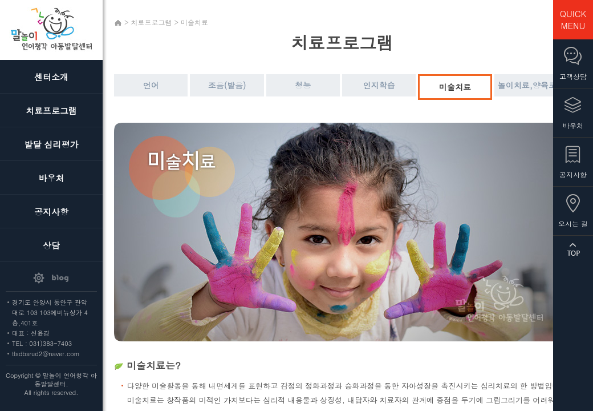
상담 (51, 245)
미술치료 (455, 86)
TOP (573, 249)
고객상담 (573, 76)
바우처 (51, 178)
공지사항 (51, 211)
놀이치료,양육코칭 (531, 85)
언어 (151, 85)
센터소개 (51, 77)
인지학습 (379, 85)
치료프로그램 (51, 110)
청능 (303, 85)
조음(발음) (227, 85)
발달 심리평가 (51, 144)
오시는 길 (573, 223)
